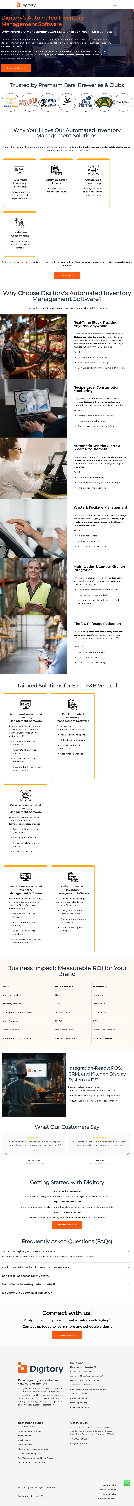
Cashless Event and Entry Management (88, 1389)
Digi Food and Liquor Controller (85, 1380)
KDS (74, 1101)
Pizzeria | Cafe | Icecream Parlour (33, 1449)
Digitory (30, 1487)
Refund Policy (109, 1494)
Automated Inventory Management (86, 1376)
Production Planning (79, 1398)
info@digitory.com (79, 1443)
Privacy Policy (109, 1485)
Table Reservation (78, 1394)
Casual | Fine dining (27, 1453)
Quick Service (24, 1440)
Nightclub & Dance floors (29, 1431)
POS (74, 1090)
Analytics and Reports (80, 1385)
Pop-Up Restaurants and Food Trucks (35, 1458)
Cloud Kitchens (25, 1445)
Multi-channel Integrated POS (84, 1367)
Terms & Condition (107, 1490)
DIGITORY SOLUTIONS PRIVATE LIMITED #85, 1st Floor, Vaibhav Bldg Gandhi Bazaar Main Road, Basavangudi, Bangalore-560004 (92, 1430)
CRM (74, 1095)
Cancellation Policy (107, 1498)
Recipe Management (80, 1407)
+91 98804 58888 (79, 1439)
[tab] (67, 1251)
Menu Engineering (78, 1403)
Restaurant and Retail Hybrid (31, 1462)
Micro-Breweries (26, 1436)
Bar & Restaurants (26, 1427)
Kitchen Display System (81, 1371)
